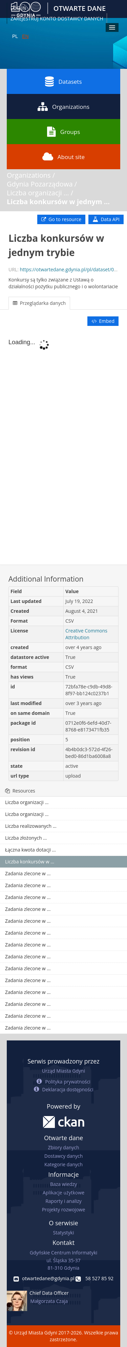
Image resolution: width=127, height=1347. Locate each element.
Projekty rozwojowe (63, 1209)
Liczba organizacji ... (38, 192)
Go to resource (61, 219)
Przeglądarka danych (39, 303)
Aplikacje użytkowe (63, 1192)
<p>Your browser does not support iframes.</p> (63, 446)
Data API (106, 219)
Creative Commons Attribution (86, 634)
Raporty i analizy (63, 1201)
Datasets (63, 81)
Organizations (63, 106)
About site (63, 157)
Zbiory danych (63, 1147)
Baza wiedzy (63, 1184)
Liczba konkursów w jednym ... (58, 201)
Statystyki (63, 1232)
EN (25, 36)
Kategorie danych (63, 1164)
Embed (102, 321)
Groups (63, 131)
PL (15, 36)
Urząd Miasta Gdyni (63, 1071)
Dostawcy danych (63, 1156)
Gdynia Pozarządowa (40, 184)
